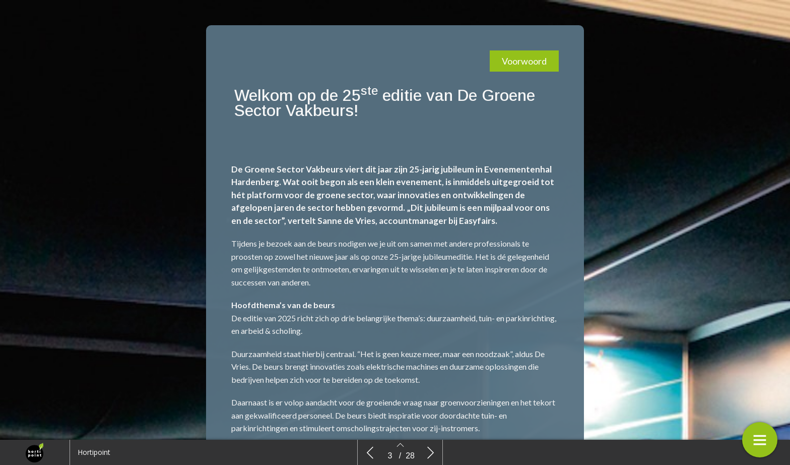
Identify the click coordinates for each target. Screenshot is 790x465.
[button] (524, 61)
